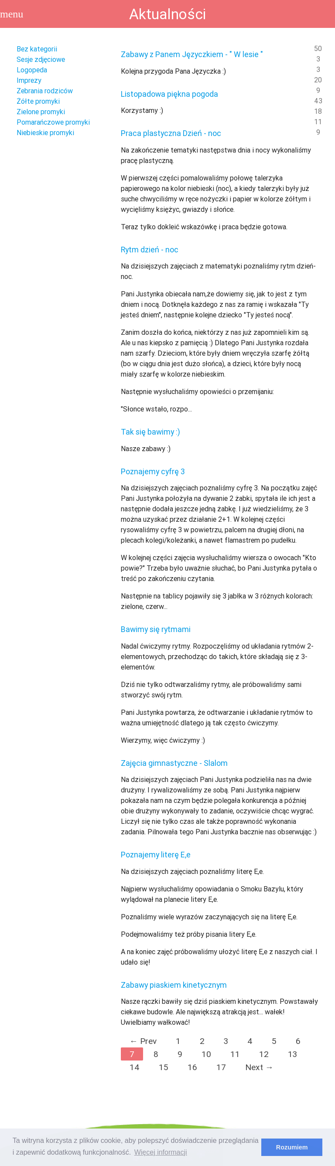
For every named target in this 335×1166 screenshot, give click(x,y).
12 (264, 1054)
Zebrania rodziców (45, 90)
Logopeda (32, 69)
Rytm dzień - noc (149, 250)
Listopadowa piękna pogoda (169, 94)
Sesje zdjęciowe (41, 59)
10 (206, 1054)
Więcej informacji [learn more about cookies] (160, 1152)
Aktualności (167, 14)
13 (292, 1054)
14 (135, 1067)
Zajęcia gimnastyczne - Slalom (174, 763)
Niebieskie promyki (45, 132)
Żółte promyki (38, 101)
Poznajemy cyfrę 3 (153, 471)
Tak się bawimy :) (150, 432)
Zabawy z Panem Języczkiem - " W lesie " (192, 54)
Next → (259, 1067)
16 (192, 1067)
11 (235, 1054)
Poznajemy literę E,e (156, 855)
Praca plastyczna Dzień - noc (171, 133)
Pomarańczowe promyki (53, 122)
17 (221, 1067)
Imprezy (29, 80)
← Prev (143, 1041)
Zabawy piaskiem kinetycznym (174, 985)
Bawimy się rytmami (156, 629)
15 (163, 1067)
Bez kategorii (37, 48)
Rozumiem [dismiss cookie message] (292, 1147)
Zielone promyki (41, 111)
